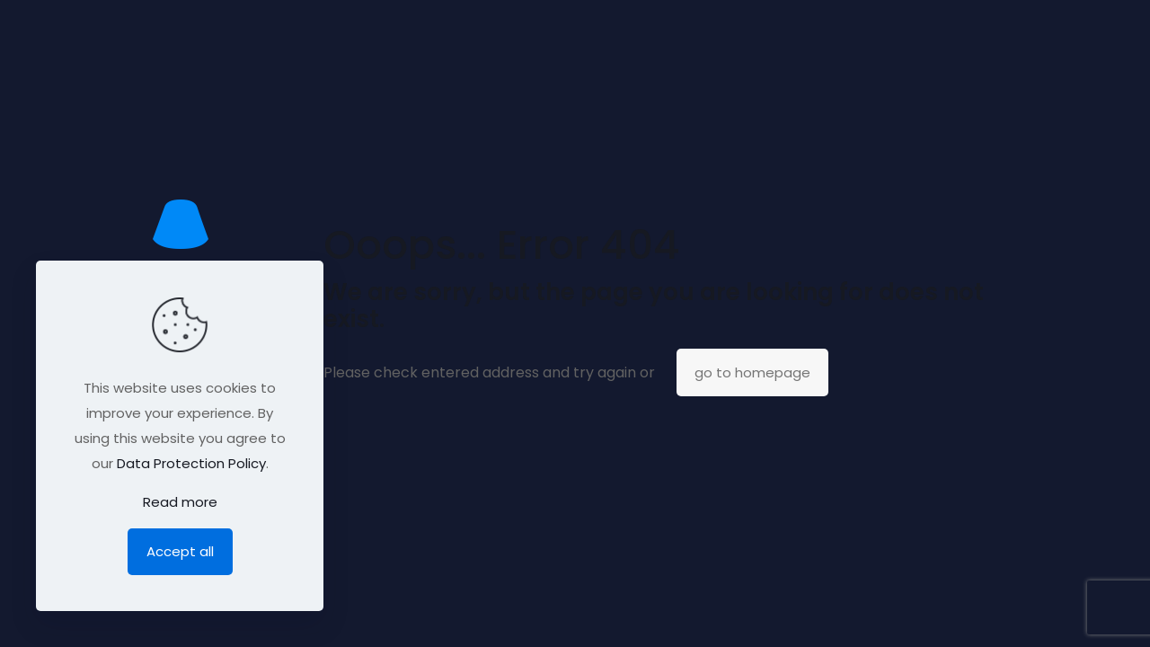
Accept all (180, 551)
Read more (180, 501)
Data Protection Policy (191, 463)
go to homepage (752, 372)
